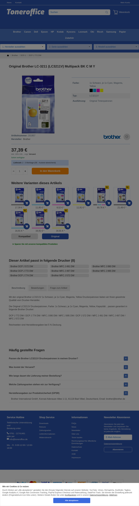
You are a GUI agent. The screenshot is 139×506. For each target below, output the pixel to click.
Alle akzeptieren (71, 500)
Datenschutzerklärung (99, 495)
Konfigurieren (70, 495)
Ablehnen (113, 495)
